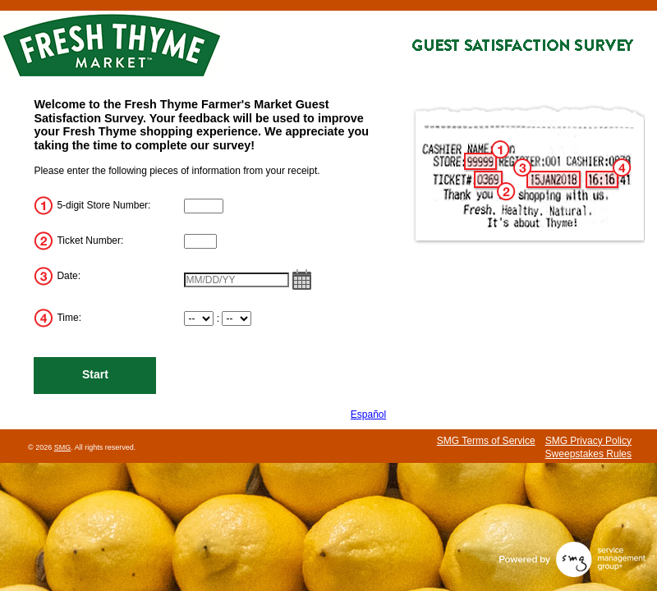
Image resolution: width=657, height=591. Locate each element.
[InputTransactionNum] (200, 241)
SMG (62, 447)
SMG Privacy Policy (588, 441)
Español (368, 414)
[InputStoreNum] (203, 206)
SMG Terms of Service (486, 441)
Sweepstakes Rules (588, 454)
